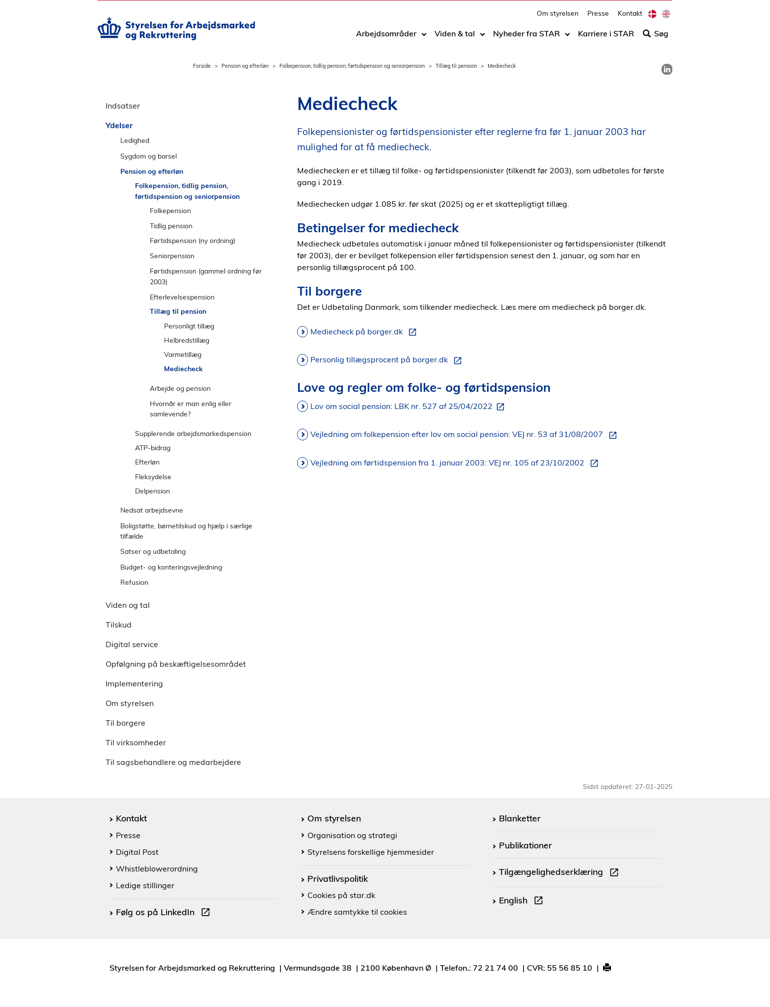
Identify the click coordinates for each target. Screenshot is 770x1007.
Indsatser (123, 105)
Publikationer (525, 845)
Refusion (134, 582)
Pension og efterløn (245, 65)
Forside (202, 65)
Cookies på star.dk (341, 895)
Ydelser (119, 125)
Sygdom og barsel (148, 156)
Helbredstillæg (186, 340)
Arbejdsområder (386, 38)
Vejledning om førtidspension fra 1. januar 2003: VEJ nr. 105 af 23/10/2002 (456, 463)
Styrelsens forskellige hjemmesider (370, 852)
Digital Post (137, 852)
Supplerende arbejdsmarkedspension (193, 433)
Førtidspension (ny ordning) (192, 240)
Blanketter (520, 818)
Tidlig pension (171, 225)
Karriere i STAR (606, 38)
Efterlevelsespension (182, 297)
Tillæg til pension (456, 65)
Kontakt (630, 17)
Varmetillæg (182, 354)
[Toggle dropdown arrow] (424, 38)
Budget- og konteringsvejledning (171, 567)
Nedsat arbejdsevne (151, 510)
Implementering (134, 683)
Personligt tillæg (189, 326)
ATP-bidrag (152, 447)
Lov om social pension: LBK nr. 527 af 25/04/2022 (409, 406)
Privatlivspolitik (337, 878)
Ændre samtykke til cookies (357, 912)
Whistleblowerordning (157, 868)
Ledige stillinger (145, 885)
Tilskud (119, 624)
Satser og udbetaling (153, 551)
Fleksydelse (153, 476)
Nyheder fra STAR (526, 38)
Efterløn (147, 462)
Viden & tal (455, 38)
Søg (655, 38)
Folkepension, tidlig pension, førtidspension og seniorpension (352, 65)
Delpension (152, 491)
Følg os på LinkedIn (165, 913)
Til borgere (125, 723)
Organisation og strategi (352, 835)
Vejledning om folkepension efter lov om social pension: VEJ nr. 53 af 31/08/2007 (465, 434)
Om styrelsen (557, 17)
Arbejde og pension (180, 388)
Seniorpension (172, 255)
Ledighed (134, 140)
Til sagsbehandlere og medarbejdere (173, 762)
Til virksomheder (136, 742)
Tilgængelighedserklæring (561, 873)
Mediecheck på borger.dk (365, 332)
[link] (666, 69)
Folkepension (170, 210)
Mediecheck (183, 368)
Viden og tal (128, 605)
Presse (598, 17)
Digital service (132, 644)
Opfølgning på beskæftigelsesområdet (176, 664)
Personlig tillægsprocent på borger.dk (388, 359)
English (523, 901)
